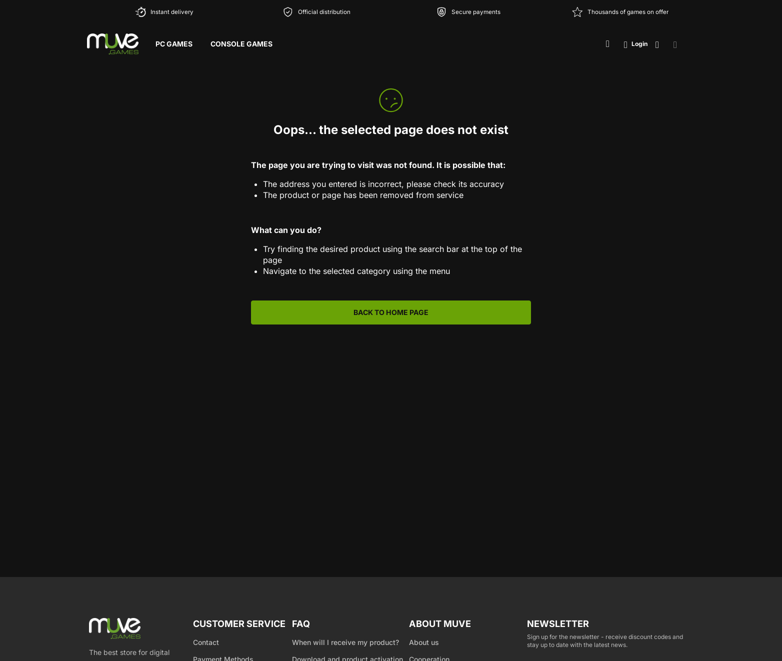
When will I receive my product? (345, 642)
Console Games (241, 44)
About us (424, 642)
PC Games (174, 44)
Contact (206, 642)
